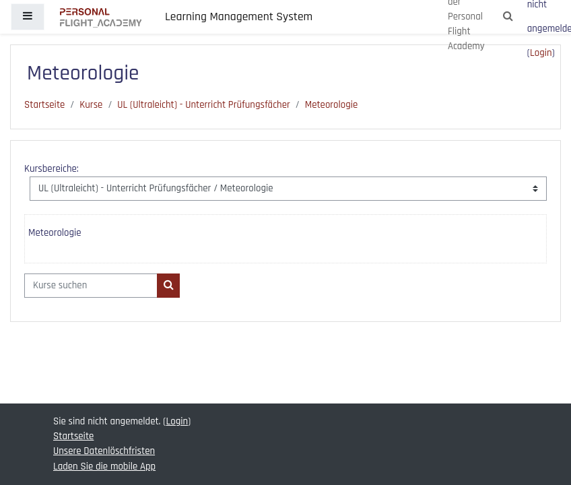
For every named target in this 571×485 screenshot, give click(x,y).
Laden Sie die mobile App (104, 466)
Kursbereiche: (51, 168)
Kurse (90, 104)
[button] (508, 17)
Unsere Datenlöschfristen (104, 451)
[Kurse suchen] (91, 285)
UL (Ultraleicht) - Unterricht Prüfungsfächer (203, 104)
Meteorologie (331, 104)
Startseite (44, 104)
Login (541, 52)
